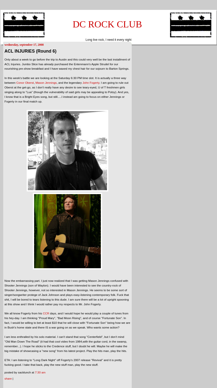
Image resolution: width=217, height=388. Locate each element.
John (91, 82)
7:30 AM (40, 372)
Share (8, 378)
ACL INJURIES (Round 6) (30, 51)
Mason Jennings (46, 82)
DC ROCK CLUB (107, 24)
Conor (25, 82)
